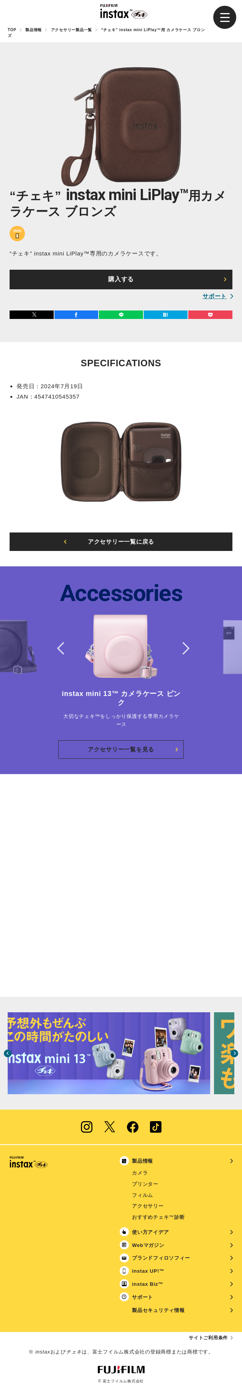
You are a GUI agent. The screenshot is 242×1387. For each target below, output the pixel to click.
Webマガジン (148, 1245)
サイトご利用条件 (208, 1337)
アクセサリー (148, 1206)
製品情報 (33, 30)
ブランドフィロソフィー (161, 1258)
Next (181, 648)
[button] (224, 17)
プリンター (145, 1184)
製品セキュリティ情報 (158, 1310)
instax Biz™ (147, 1284)
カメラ (140, 1173)
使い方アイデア (150, 1232)
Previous (60, 648)
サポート (214, 296)
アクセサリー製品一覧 (71, 30)
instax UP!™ (148, 1271)
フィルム (142, 1195)
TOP (12, 30)
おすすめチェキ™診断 (158, 1217)
